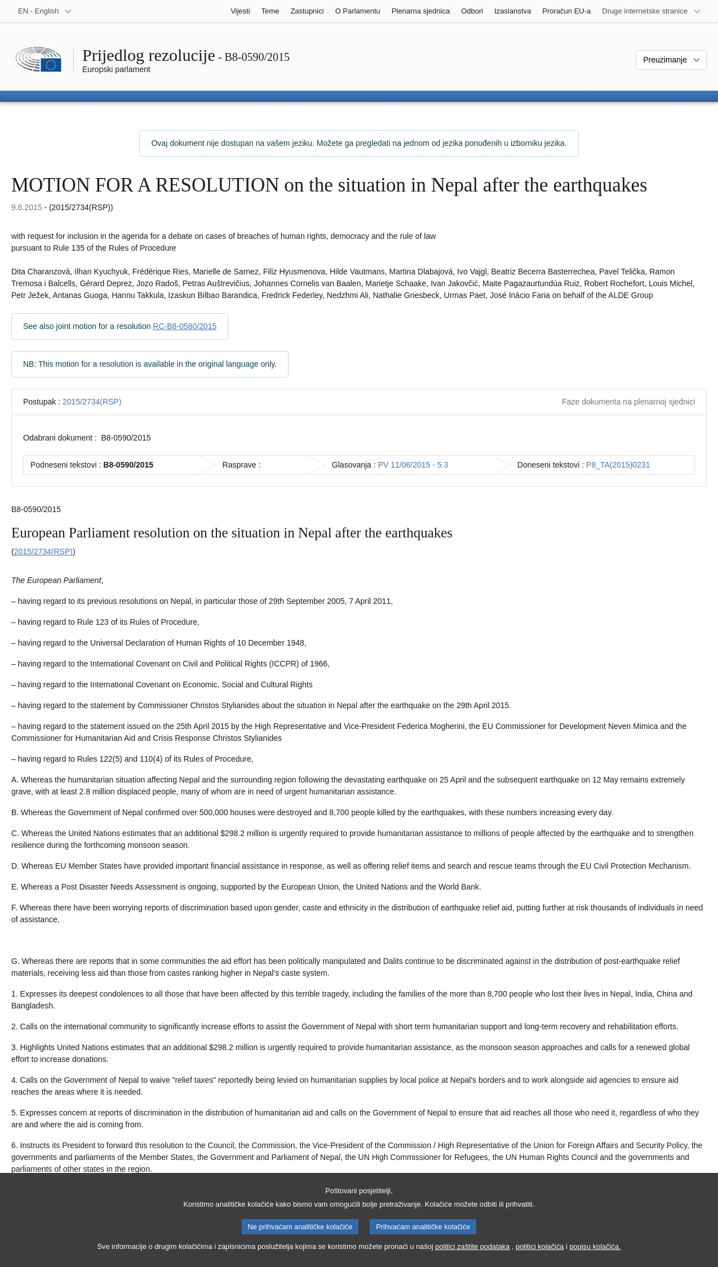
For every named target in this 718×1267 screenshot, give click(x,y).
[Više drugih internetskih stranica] (651, 11)
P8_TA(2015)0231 (618, 464)
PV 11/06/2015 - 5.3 (413, 464)
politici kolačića (540, 1256)
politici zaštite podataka (472, 1256)
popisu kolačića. (595, 1256)
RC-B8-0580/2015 (184, 326)
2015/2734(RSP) (92, 401)
